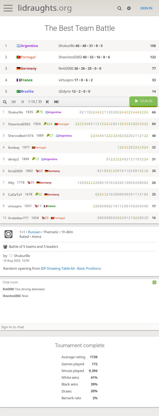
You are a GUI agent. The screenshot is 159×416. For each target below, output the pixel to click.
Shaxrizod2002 (12, 305)
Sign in (146, 8)
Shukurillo (19, 264)
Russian (34, 241)
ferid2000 (8, 298)
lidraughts (45, 7)
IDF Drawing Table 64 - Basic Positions (71, 277)
